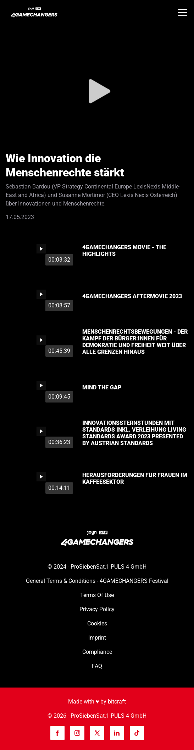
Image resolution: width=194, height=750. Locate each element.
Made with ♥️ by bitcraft (97, 701)
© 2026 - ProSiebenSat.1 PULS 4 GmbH (97, 715)
